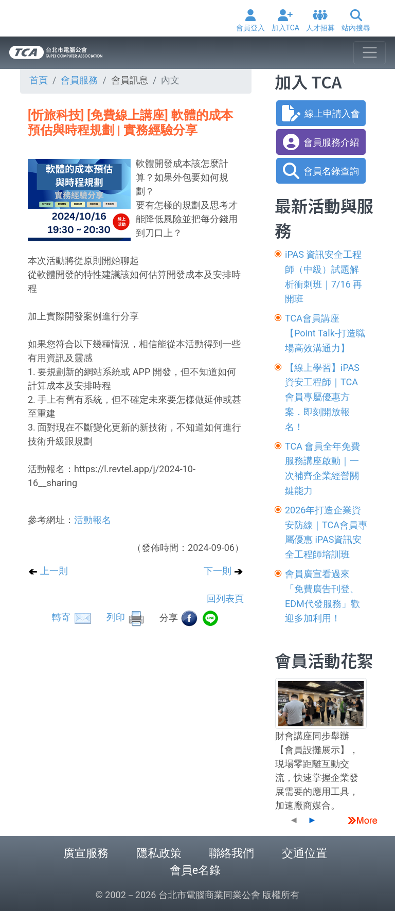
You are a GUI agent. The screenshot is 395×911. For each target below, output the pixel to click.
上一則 (48, 570)
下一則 (224, 570)
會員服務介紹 (321, 142)
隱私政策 (159, 853)
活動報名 (92, 519)
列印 (126, 617)
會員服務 (79, 80)
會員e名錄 (195, 870)
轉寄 (72, 617)
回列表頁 (225, 598)
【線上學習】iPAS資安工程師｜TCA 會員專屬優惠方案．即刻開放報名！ (322, 397)
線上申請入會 (321, 113)
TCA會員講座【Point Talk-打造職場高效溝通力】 (325, 333)
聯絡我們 (231, 853)
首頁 (38, 80)
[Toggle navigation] (369, 52)
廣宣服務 (86, 853)
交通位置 (304, 853)
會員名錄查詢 (321, 171)
